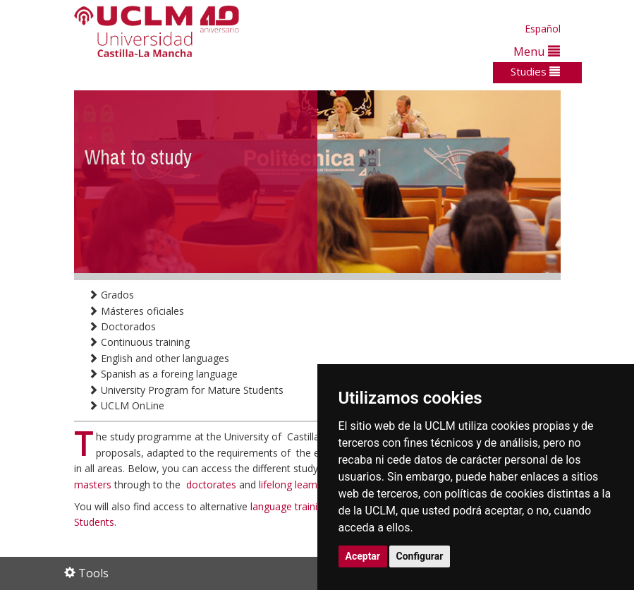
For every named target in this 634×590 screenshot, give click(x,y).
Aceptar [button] (363, 556)
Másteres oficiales (136, 311)
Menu (536, 51)
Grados (111, 294)
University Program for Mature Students (186, 390)
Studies (535, 71)
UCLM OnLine (126, 405)
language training (290, 506)
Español (543, 28)
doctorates (212, 484)
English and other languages (158, 358)
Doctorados (122, 326)
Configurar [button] (420, 556)
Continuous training (139, 342)
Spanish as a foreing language (163, 373)
